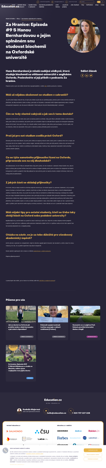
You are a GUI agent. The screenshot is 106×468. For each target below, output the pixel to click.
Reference (90, 8)
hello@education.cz (58, 1)
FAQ (83, 8)
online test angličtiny (43, 1)
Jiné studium (76, 8)
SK (102, 1)
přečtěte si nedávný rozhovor (47, 280)
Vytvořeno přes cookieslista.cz (17, 464)
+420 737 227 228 (73, 1)
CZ (98, 1)
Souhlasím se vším (93, 450)
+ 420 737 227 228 (85, 410)
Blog (97, 8)
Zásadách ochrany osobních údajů (34, 453)
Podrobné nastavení (93, 459)
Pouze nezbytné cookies (92, 454)
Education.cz (11, 9)
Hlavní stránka (10, 18)
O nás (102, 8)
